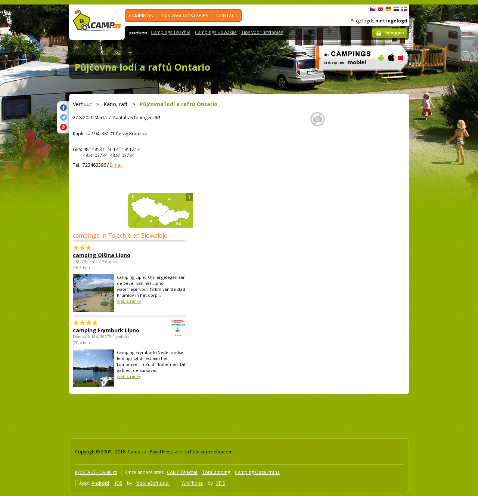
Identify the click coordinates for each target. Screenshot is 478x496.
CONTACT (227, 15)
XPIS (220, 483)
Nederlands (396, 9)
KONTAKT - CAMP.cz (96, 472)
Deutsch (388, 9)
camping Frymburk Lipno (109, 330)
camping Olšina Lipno (101, 255)
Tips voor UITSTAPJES (184, 15)
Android (100, 483)
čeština (373, 9)
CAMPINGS (141, 15)
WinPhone (192, 483)
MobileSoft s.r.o (153, 483)
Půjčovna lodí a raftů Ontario (142, 67)
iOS (118, 483)
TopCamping (216, 472)
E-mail (116, 165)
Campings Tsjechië (170, 32)
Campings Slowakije (216, 32)
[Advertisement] (440, 229)
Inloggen (394, 33)
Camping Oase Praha (257, 472)
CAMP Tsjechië (182, 472)
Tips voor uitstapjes (262, 32)
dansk (404, 9)
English (381, 9)
